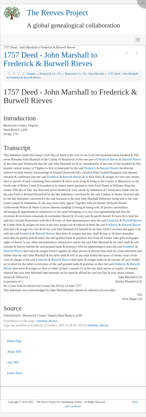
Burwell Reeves (45, 233)
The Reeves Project (57, 12)
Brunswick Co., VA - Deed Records (85, 73)
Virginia (31, 73)
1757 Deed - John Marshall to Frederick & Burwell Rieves (50, 59)
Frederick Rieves (108, 159)
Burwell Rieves (131, 159)
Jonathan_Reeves (46, 321)
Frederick (90, 168)
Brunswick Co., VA (51, 73)
